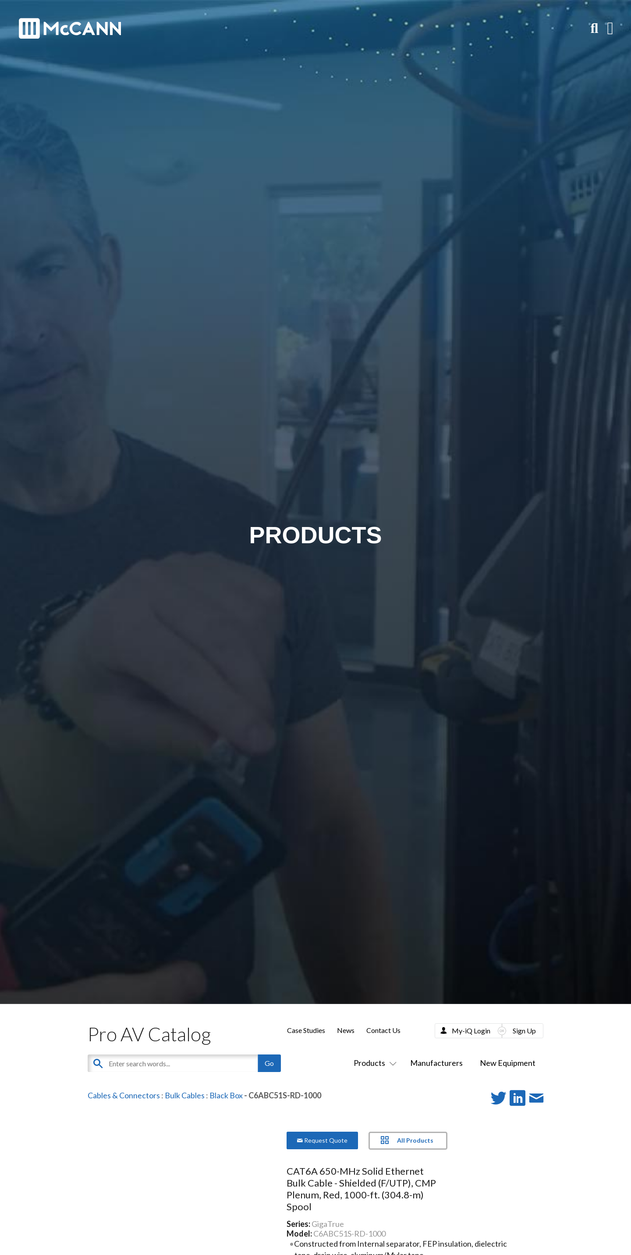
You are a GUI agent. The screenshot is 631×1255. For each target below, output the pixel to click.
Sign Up (524, 1030)
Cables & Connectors (124, 1095)
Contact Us (383, 1030)
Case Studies (306, 1030)
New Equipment (507, 1063)
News (345, 1030)
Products (373, 1063)
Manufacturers (436, 1063)
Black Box (226, 1095)
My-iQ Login (471, 1030)
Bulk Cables (185, 1095)
